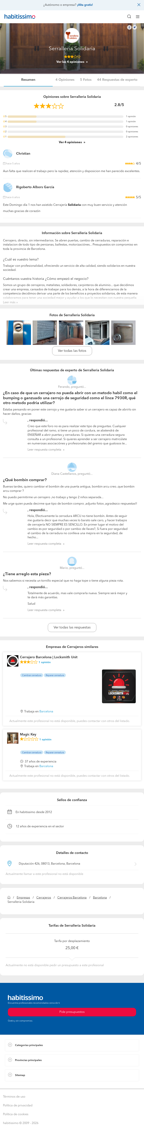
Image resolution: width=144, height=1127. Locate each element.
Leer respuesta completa (44, 449)
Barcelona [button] (46, 711)
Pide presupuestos (72, 1012)
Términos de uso (14, 1096)
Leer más (9, 302)
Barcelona (100, 897)
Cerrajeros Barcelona (72, 897)
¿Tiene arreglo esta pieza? (27, 574)
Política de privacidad (17, 1105)
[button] (72, 1045)
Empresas (23, 897)
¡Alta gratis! (85, 5)
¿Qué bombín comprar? (25, 480)
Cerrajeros (43, 897)
